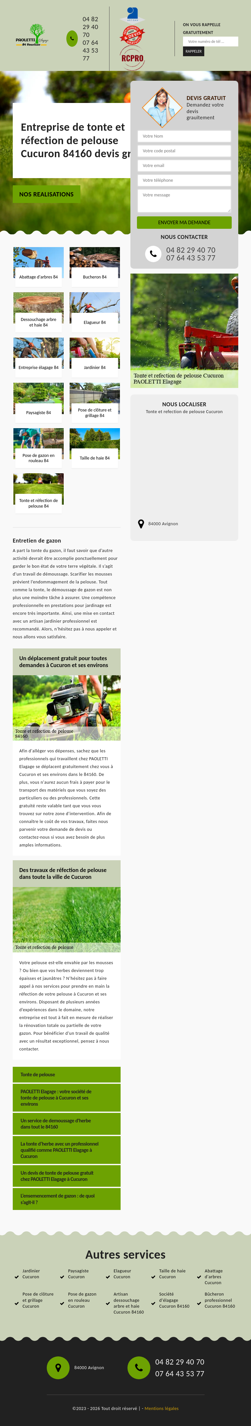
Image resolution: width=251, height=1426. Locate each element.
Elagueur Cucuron (122, 1274)
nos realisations (46, 194)
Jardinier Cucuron (31, 1274)
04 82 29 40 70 (90, 27)
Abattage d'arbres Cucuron (214, 1276)
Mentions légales (162, 1408)
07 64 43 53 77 (90, 50)
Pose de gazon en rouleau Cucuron (82, 1300)
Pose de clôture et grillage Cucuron (38, 1300)
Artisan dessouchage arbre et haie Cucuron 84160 (129, 1303)
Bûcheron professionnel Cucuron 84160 (220, 1300)
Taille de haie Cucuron (172, 1274)
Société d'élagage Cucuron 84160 (174, 1300)
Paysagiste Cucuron (78, 1274)
